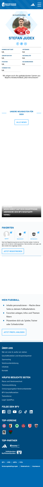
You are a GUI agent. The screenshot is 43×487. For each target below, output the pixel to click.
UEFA (15, 462)
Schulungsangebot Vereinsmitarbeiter (16, 389)
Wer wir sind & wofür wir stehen (14, 352)
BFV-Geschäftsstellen (10, 392)
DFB (8, 462)
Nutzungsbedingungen (10, 466)
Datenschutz (25, 466)
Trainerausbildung (9, 385)
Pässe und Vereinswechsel (12, 381)
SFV (3, 462)
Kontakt (5, 370)
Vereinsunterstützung (10, 363)
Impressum (36, 466)
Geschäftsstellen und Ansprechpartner (17, 356)
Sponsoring (6, 359)
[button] (17, 44)
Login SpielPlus (8, 400)
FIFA (21, 462)
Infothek (5, 367)
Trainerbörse (6, 396)
